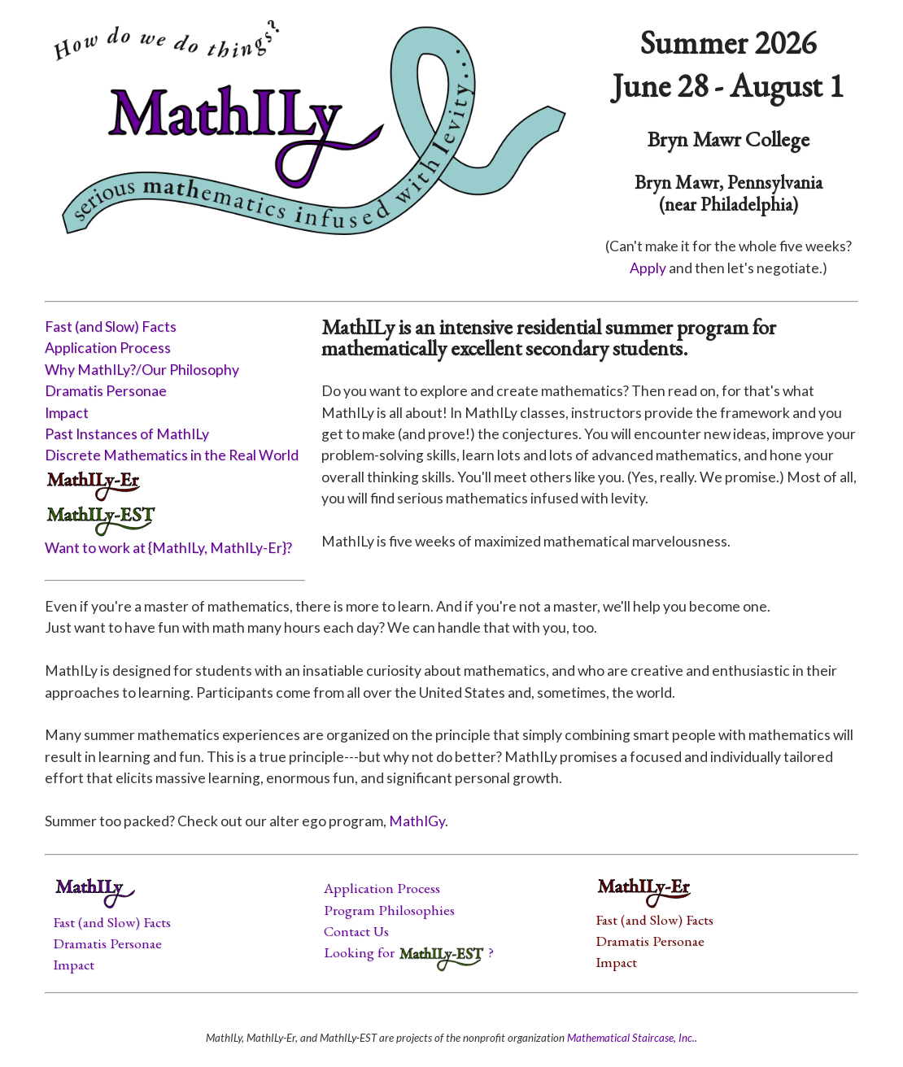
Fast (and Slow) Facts (111, 326)
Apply (648, 268)
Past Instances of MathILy (127, 433)
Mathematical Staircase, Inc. (631, 1037)
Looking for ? (409, 952)
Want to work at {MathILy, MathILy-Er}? (168, 547)
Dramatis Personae (106, 390)
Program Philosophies (389, 909)
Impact (67, 412)
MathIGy (417, 821)
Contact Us (356, 930)
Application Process (108, 347)
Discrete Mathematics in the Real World (172, 455)
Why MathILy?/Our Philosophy (142, 369)
